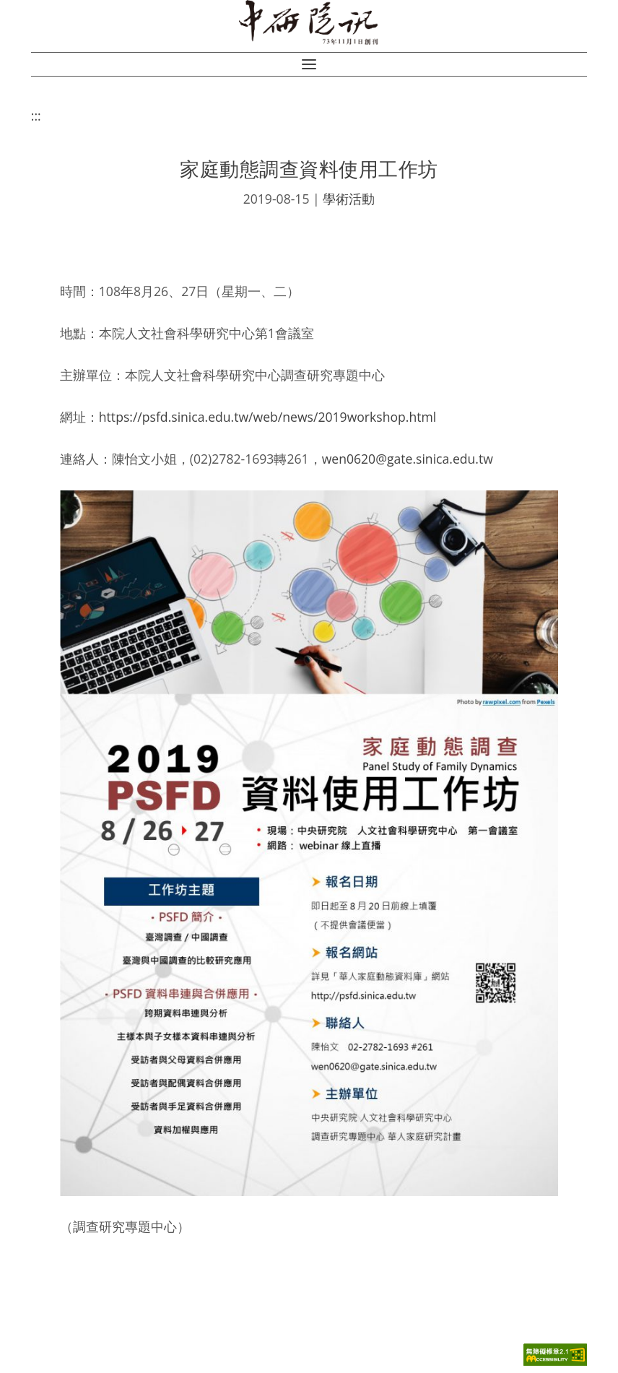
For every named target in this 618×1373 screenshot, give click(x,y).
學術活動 (349, 198)
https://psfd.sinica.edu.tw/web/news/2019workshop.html (267, 416)
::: (36, 115)
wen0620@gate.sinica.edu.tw (407, 458)
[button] (309, 64)
